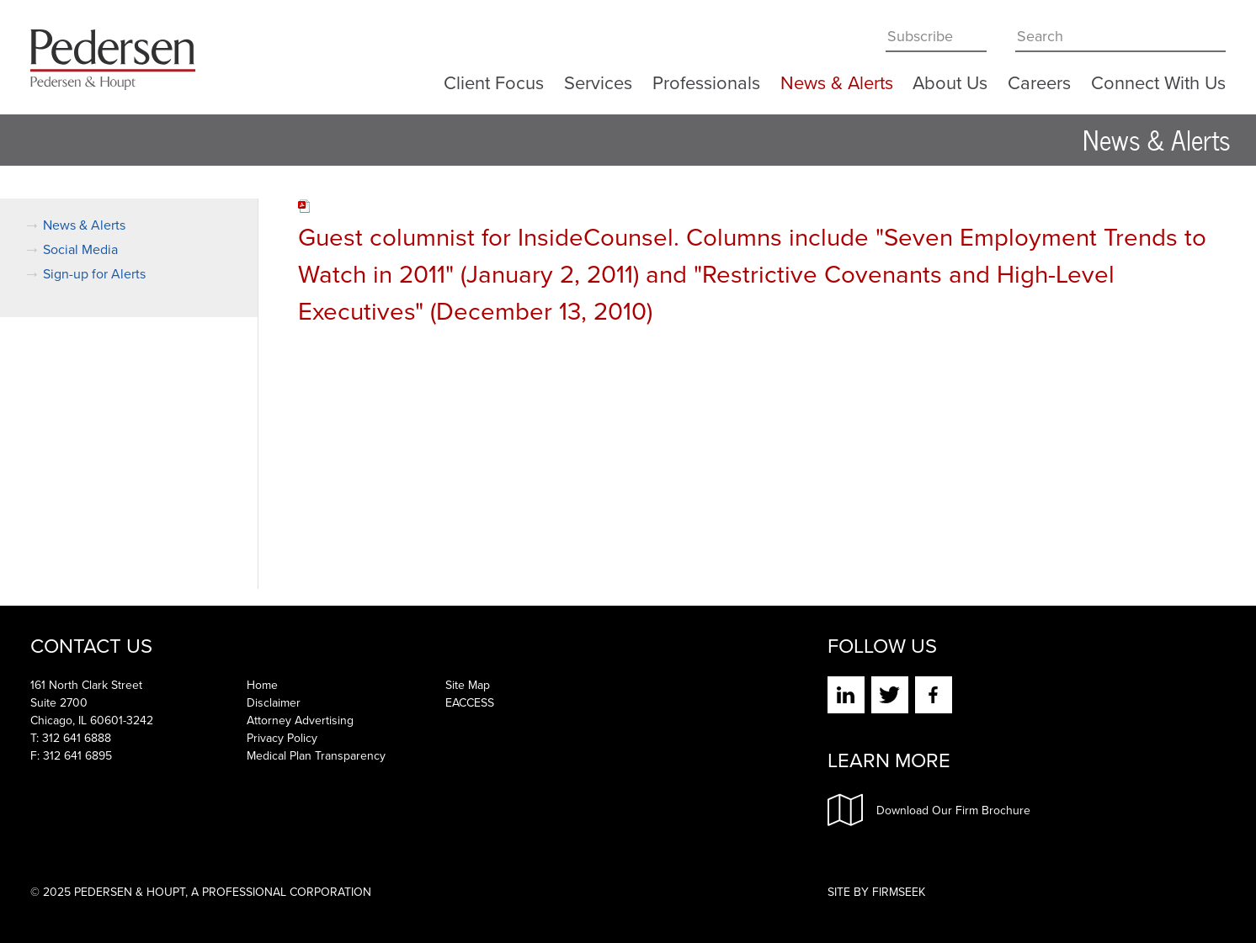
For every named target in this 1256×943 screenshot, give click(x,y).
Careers (1039, 79)
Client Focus (494, 79)
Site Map (467, 685)
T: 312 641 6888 (70, 738)
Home (262, 685)
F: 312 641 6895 (71, 756)
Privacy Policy (282, 738)
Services (598, 79)
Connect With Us (1158, 79)
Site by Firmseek (876, 892)
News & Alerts (836, 79)
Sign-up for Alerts (94, 273)
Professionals (706, 79)
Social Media (80, 249)
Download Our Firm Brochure (929, 810)
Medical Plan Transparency (316, 756)
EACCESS (469, 703)
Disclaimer (274, 703)
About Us (950, 79)
